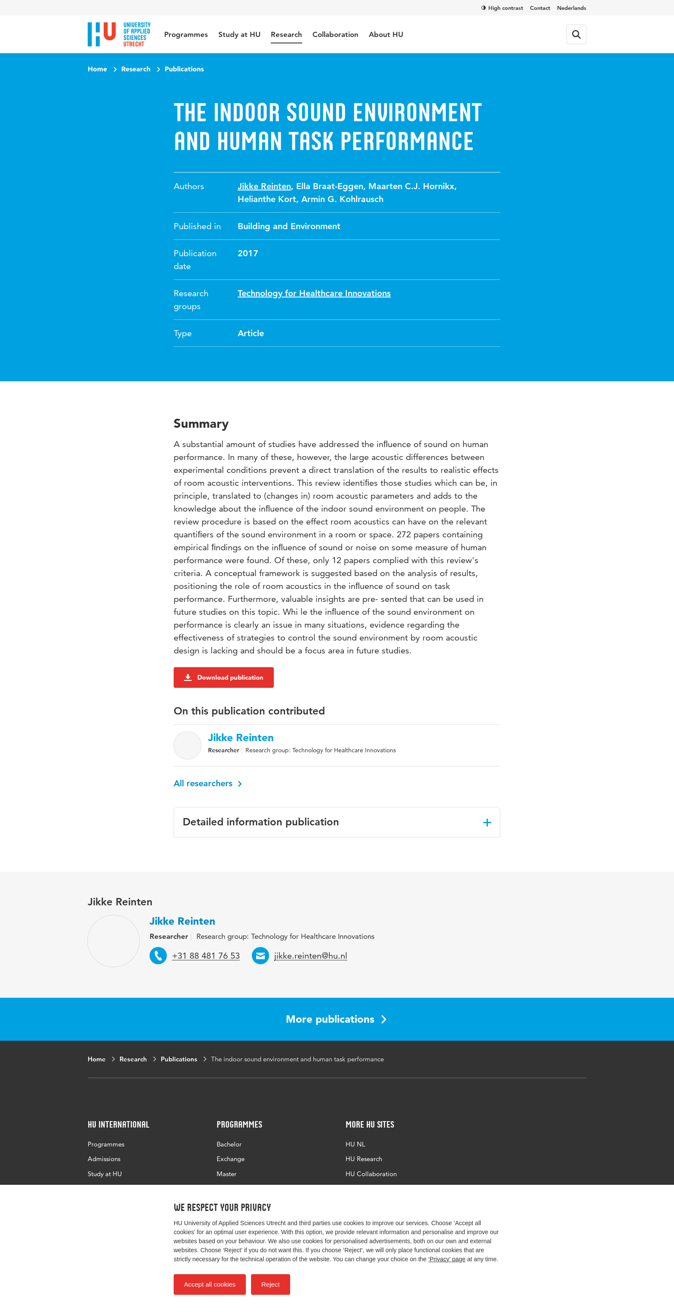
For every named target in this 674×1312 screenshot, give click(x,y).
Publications (184, 68)
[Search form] (576, 34)
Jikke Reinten (264, 186)
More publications (336, 1019)
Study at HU (239, 34)
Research (286, 34)
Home (97, 68)
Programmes (186, 34)
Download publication (223, 677)
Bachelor (229, 1144)
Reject (270, 1284)
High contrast (502, 7)
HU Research (364, 1159)
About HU (386, 34)
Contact (540, 7)
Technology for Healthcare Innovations (314, 293)
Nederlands (571, 7)
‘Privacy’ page (447, 1259)
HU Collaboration (371, 1174)
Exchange (231, 1159)
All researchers (208, 783)
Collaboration (335, 34)
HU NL (355, 1144)
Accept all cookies (210, 1284)
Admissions (104, 1159)
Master (226, 1174)
